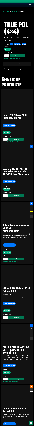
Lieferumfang (18, 64)
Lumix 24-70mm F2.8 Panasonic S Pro (15, 116)
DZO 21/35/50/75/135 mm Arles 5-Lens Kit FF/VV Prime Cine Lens (16, 172)
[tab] (17, 64)
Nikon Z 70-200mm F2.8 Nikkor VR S (16, 290)
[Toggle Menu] (30, 5)
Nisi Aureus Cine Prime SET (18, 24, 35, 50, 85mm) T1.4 (16, 337)
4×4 (19, 11)
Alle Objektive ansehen (8, 408)
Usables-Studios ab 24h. (8, 58)
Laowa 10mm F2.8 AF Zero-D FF (15, 385)
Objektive (8, 11)
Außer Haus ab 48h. (16, 58)
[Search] (31, 1)
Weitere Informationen (9, 125)
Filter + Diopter (14, 11)
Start (4, 11)
